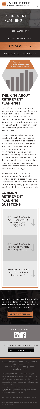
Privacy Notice (28, 367)
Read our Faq (18, 350)
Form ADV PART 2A (12, 367)
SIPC (11, 389)
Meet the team (18, 314)
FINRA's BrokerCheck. (8, 404)
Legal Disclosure (20, 369)
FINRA (8, 389)
